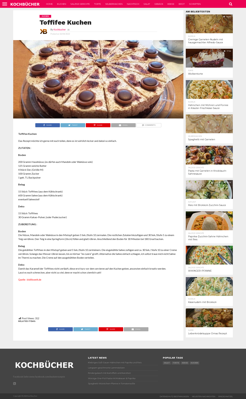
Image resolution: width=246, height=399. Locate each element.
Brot (182, 4)
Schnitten (195, 4)
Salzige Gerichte (80, 4)
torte (176, 363)
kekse (185, 363)
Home (49, 4)
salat (167, 363)
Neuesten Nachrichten (203, 396)
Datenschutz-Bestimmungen (174, 396)
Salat (147, 4)
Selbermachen (114, 4)
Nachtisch (133, 4)
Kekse (171, 4)
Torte (97, 4)
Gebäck (158, 4)
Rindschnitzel (225, 396)
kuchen (194, 363)
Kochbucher (59, 29)
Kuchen (61, 4)
